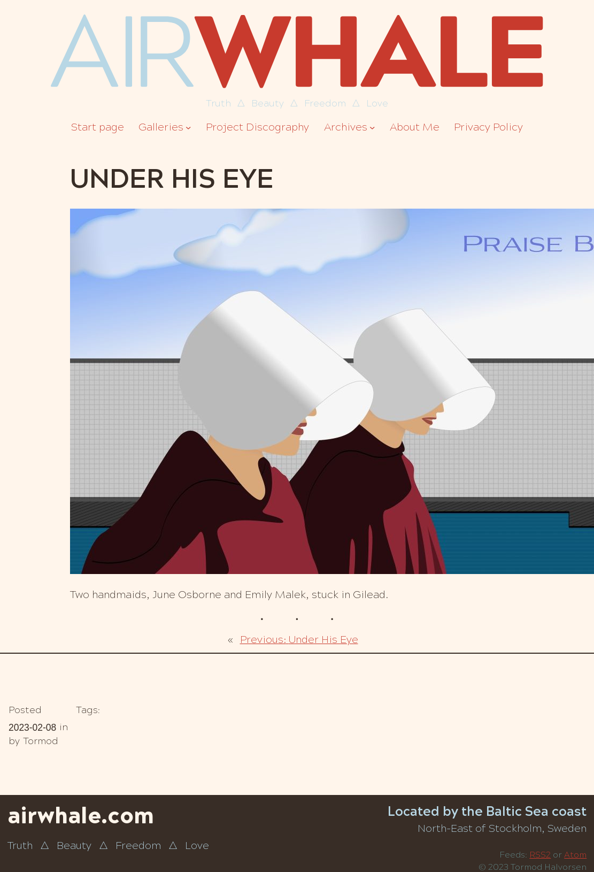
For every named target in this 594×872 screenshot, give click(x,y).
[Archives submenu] (372, 127)
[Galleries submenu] (188, 127)
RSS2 (540, 855)
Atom (575, 855)
